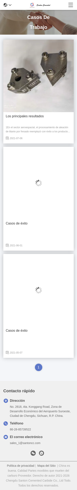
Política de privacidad (20, 465)
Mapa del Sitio (46, 465)
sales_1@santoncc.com (25, 443)
